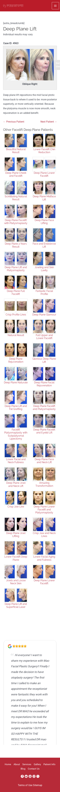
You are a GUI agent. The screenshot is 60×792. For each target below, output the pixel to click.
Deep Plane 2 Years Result (16, 245)
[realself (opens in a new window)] (38, 776)
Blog (23, 768)
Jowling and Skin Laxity (44, 269)
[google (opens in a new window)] (26, 776)
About (17, 764)
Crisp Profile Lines (16, 314)
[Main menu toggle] (55, 5)
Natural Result (16, 335)
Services (26, 764)
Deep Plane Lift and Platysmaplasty (16, 269)
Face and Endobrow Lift (44, 245)
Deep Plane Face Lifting (44, 222)
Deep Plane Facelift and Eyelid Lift (44, 431)
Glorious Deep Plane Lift (44, 360)
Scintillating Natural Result (16, 198)
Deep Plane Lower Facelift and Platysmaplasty (44, 509)
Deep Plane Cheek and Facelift (15, 174)
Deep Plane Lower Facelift (44, 174)
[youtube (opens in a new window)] (30, 776)
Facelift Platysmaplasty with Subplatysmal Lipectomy (15, 434)
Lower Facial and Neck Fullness (16, 461)
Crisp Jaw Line (16, 506)
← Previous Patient (13, 121)
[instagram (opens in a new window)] (34, 776)
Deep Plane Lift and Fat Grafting (16, 408)
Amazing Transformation (44, 484)
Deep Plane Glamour (44, 314)
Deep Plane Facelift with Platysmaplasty (15, 222)
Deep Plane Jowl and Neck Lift (15, 484)
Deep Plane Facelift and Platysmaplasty (44, 408)
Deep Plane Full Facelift (16, 292)
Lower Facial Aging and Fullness (44, 558)
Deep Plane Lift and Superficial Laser (16, 605)
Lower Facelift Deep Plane (15, 558)
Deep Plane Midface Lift (44, 198)
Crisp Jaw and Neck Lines (44, 535)
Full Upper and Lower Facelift (44, 337)
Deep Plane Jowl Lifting (15, 535)
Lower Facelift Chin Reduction (44, 151)
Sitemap (37, 785)
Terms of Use (25, 785)
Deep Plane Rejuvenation (15, 360)
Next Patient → (48, 121)
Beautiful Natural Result (16, 151)
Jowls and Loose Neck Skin (16, 582)
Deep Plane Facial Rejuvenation (44, 384)
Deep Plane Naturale (16, 382)
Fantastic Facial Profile (44, 292)
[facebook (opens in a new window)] (23, 776)
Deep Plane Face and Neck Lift (44, 461)
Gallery (37, 764)
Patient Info (49, 764)
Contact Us (34, 768)
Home (8, 764)
